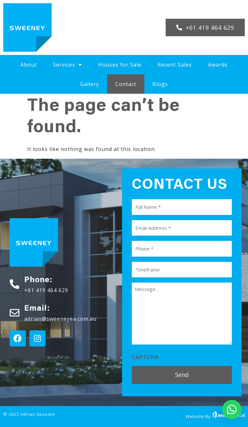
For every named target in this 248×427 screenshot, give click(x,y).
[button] (205, 27)
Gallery (89, 84)
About (28, 64)
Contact (125, 84)
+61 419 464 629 (46, 290)
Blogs (160, 84)
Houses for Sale (119, 64)
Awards (218, 64)
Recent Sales (175, 64)
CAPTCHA (145, 357)
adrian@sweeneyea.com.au (60, 318)
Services (67, 64)
